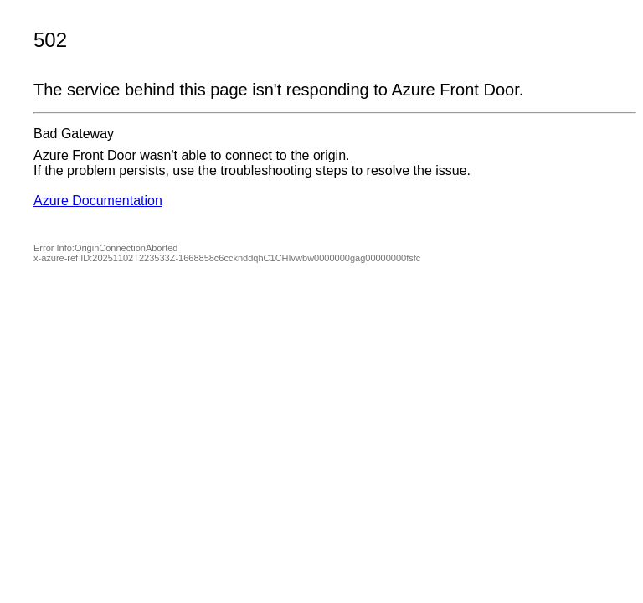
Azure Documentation (97, 200)
